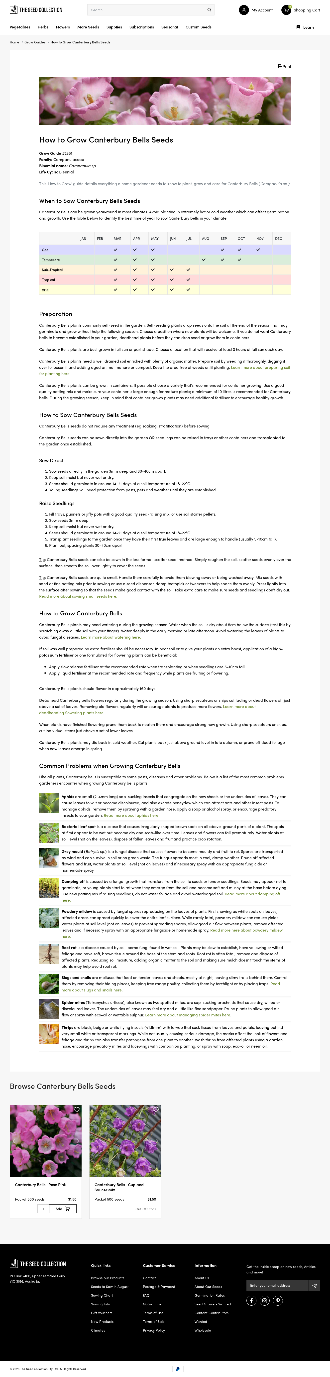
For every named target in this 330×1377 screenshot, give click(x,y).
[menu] (209, 9)
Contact (149, 1277)
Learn (305, 27)
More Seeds (88, 27)
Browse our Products (107, 1277)
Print (284, 66)
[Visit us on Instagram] (265, 1301)
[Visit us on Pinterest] (278, 1301)
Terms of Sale (154, 1321)
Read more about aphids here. (131, 815)
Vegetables (20, 27)
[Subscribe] (314, 1285)
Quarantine (152, 1303)
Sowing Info (100, 1303)
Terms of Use (153, 1312)
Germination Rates (210, 1295)
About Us (202, 1277)
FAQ (146, 1295)
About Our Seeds (208, 1286)
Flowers (63, 27)
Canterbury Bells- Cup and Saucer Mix (119, 1187)
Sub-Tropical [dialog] (52, 269)
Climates (98, 1330)
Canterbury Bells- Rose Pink (40, 1184)
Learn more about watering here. (111, 637)
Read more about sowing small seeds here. (78, 596)
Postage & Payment (159, 1286)
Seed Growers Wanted (213, 1303)
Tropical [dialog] (48, 279)
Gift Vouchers (101, 1312)
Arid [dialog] (45, 289)
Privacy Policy (154, 1330)
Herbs (43, 27)
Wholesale (203, 1330)
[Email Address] (277, 1285)
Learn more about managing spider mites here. (188, 1015)
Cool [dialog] (45, 249)
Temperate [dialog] (51, 259)
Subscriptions (141, 27)
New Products (102, 1321)
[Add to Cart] (63, 1208)
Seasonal (169, 27)
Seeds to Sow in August (110, 1286)
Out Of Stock (145, 1208)
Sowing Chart (102, 1295)
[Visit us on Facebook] (251, 1301)
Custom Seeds (199, 27)
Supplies (114, 27)
